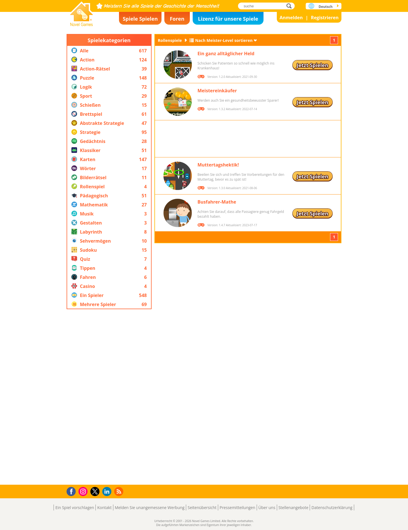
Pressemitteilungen (237, 507)
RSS (119, 491)
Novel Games (82, 12)
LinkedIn (107, 491)
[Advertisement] (109, 397)
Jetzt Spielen (312, 65)
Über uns (266, 507)
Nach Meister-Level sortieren (224, 40)
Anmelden (291, 17)
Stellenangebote (294, 507)
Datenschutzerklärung (331, 507)
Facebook (73, 490)
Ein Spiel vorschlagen (74, 507)
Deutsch (325, 6)
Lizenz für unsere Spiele (228, 18)
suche (290, 5)
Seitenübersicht (202, 507)
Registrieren (325, 17)
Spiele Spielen (140, 18)
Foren (177, 18)
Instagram (84, 491)
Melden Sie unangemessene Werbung (149, 507)
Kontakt (104, 507)
